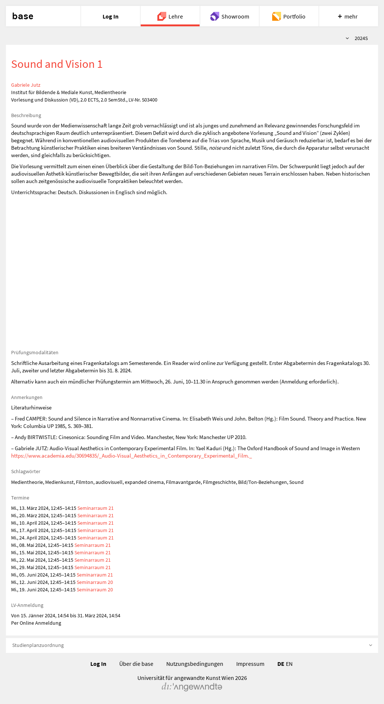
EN (289, 663)
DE (280, 663)
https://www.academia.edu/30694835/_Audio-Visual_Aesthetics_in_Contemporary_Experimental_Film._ (131, 455)
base (22, 16)
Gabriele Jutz (25, 85)
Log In (98, 663)
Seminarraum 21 (95, 508)
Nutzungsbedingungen (194, 663)
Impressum (250, 663)
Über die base (136, 663)
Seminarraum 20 (95, 582)
